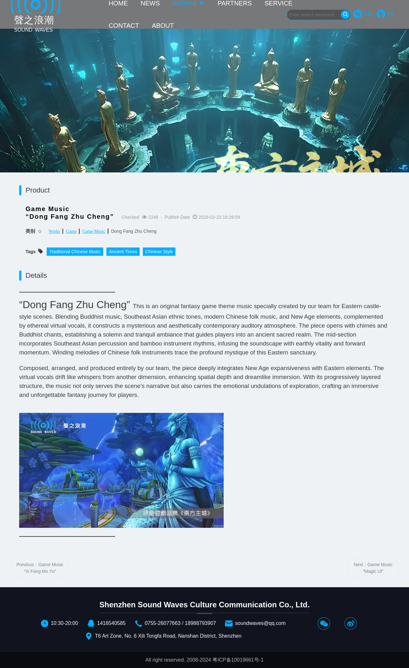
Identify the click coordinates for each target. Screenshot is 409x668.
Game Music (93, 231)
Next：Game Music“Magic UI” (373, 568)
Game (71, 231)
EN (390, 14)
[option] (204, 124)
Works (54, 231)
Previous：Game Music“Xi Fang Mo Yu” (39, 568)
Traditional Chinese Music (75, 251)
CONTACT (124, 25)
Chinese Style (159, 251)
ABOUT (163, 25)
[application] (121, 470)
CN (367, 14)
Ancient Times (123, 251)
